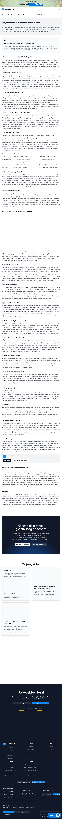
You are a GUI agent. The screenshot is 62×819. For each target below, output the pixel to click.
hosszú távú (10, 258)
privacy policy (16, 809)
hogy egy (26, 287)
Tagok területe (31, 749)
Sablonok (11, 767)
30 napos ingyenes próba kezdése (22, 703)
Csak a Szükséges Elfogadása (22, 812)
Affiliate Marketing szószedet (10, 773)
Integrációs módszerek (11, 752)
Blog (11, 764)
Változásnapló (31, 752)
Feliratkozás (57, 794)
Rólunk (51, 746)
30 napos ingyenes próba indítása (20, 460)
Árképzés (11, 747)
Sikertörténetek (51, 752)
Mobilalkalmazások (11, 755)
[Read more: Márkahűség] (16, 583)
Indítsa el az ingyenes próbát (22, 544)
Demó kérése (7, 460)
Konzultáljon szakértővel (38, 782)
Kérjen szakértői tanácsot (39, 544)
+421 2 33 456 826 (8, 791)
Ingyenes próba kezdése (24, 782)
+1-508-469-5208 (8, 797)
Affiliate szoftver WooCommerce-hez (31, 767)
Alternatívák (11, 758)
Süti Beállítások (7, 814)
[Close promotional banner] (60, 1)
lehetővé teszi (21, 258)
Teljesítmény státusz (31, 754)
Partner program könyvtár (11, 775)
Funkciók (11, 750)
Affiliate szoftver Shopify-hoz (31, 764)
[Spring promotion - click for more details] (31, 3)
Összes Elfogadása (8, 812)
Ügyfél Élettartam (21, 49)
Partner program (51, 754)
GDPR (48, 816)
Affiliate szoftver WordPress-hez (31, 770)
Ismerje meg (5, 27)
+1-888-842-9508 (8, 794)
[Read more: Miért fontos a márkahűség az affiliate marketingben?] (16, 619)
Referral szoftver (31, 773)
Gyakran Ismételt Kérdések (10, 14)
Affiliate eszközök (31, 775)
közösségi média (21, 176)
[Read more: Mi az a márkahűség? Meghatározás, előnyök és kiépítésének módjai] (46, 583)
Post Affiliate (34, 698)
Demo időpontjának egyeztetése (40, 703)
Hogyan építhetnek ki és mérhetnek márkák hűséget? (30, 14)
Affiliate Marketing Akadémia (10, 770)
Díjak (51, 749)
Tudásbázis (31, 746)
